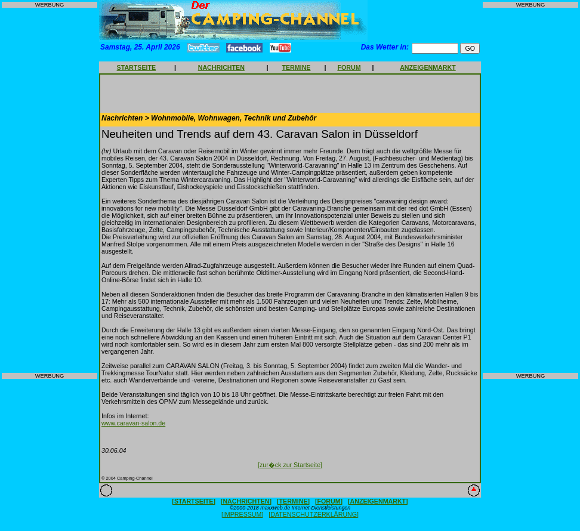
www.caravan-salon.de (133, 423)
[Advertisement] (49, 190)
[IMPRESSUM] (242, 514)
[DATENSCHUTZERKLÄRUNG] (314, 514)
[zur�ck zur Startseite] (290, 464)
